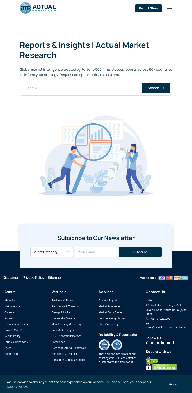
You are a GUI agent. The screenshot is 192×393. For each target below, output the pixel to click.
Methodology (12, 306)
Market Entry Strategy (112, 312)
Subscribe (140, 252)
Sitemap (54, 277)
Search (156, 87)
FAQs (7, 348)
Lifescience (58, 342)
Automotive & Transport (66, 306)
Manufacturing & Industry (66, 324)
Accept (174, 384)
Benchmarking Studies (112, 318)
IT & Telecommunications (66, 336)
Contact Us (11, 353)
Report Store (148, 8)
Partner (8, 318)
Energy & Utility (61, 312)
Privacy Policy (34, 277)
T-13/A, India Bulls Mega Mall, (163, 305)
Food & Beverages (63, 330)
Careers (9, 312)
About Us (9, 300)
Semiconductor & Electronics (69, 348)
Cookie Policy (17, 386)
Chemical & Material (64, 318)
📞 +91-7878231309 (158, 318)
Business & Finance (63, 300)
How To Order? (13, 330)
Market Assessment (110, 306)
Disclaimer (11, 277)
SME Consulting (108, 324)
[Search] (96, 88)
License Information (16, 324)
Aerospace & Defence (65, 353)
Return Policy (12, 336)
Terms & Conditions (16, 342)
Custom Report (108, 300)
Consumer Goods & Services (69, 359)
